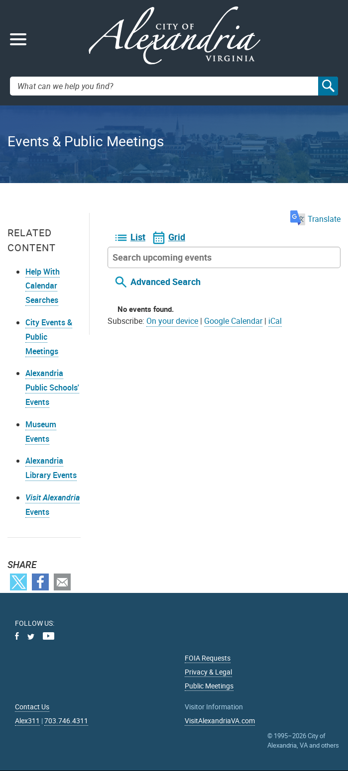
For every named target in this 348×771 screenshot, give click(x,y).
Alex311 (27, 720)
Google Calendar (233, 320)
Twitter (18, 582)
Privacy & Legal (208, 671)
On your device (172, 320)
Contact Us (32, 706)
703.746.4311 (66, 720)
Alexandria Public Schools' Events (52, 387)
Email (62, 582)
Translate (315, 218)
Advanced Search (165, 282)
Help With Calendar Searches (42, 286)
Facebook (40, 582)
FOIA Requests (208, 658)
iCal (275, 320)
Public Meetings (209, 685)
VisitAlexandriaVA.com (220, 720)
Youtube (48, 636)
